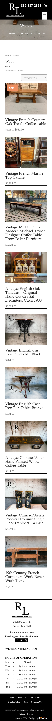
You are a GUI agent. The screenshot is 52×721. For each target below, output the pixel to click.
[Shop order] (34, 77)
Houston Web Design (25, 718)
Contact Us (36, 702)
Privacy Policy (26, 714)
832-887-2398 (31, 5)
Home (12, 33)
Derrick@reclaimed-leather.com (22, 636)
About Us (22, 697)
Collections (35, 697)
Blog (25, 702)
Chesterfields (13, 702)
